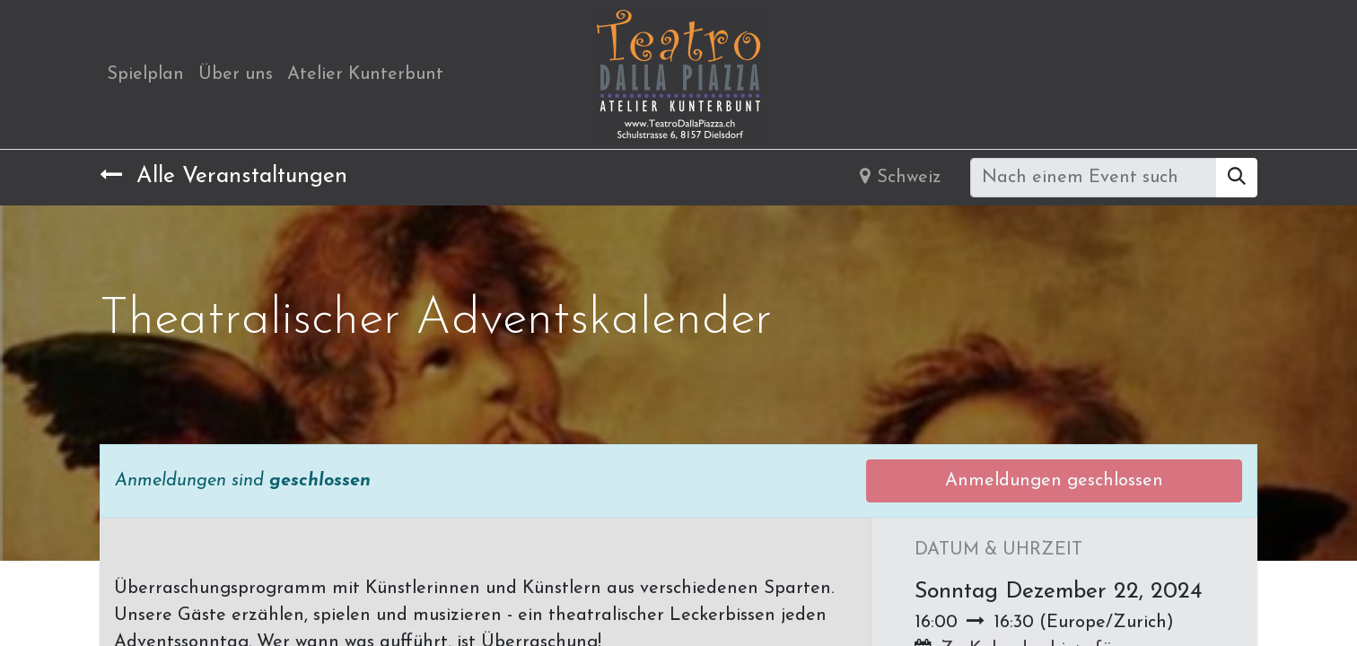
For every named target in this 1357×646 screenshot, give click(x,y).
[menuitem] (145, 74)
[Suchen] (1236, 177)
